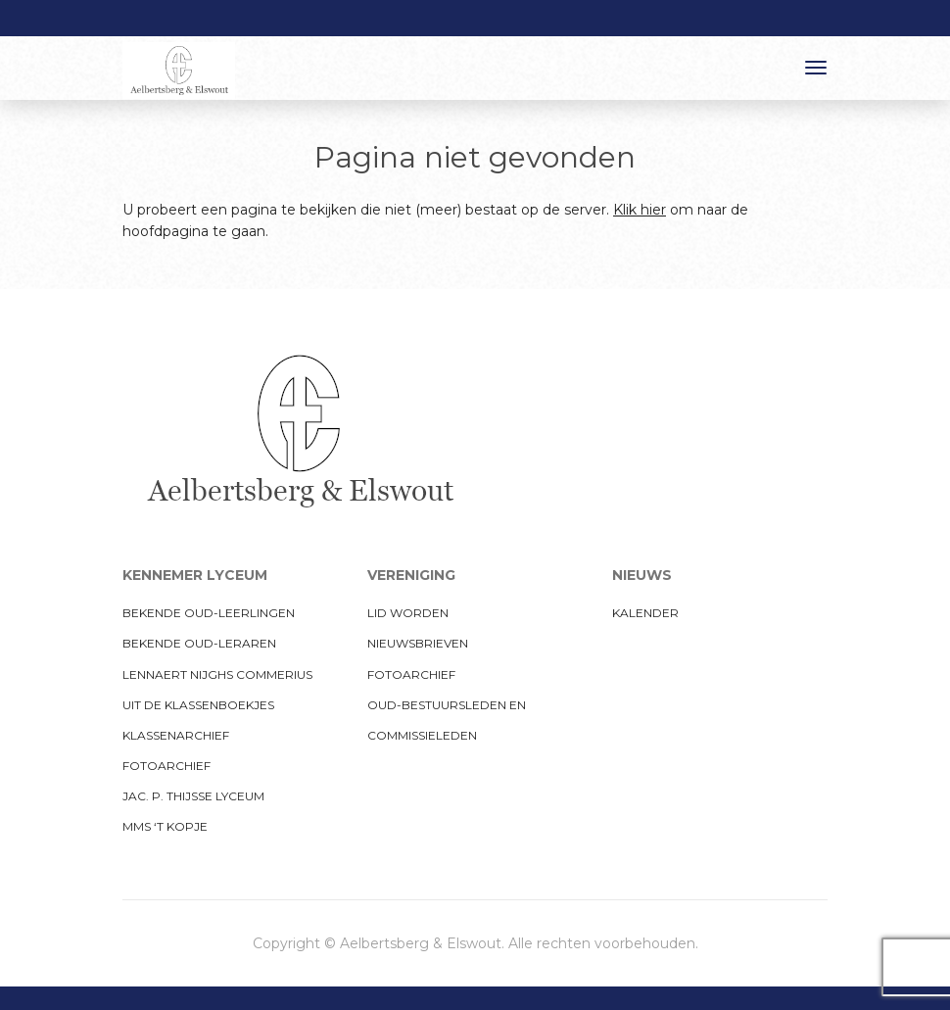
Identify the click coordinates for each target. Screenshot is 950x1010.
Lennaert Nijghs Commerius (217, 674)
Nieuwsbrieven (417, 643)
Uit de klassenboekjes (198, 704)
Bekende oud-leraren (199, 643)
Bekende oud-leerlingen (208, 612)
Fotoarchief (166, 765)
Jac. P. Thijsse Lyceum (193, 796)
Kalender (645, 612)
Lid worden (408, 612)
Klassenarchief (175, 735)
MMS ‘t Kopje (165, 826)
